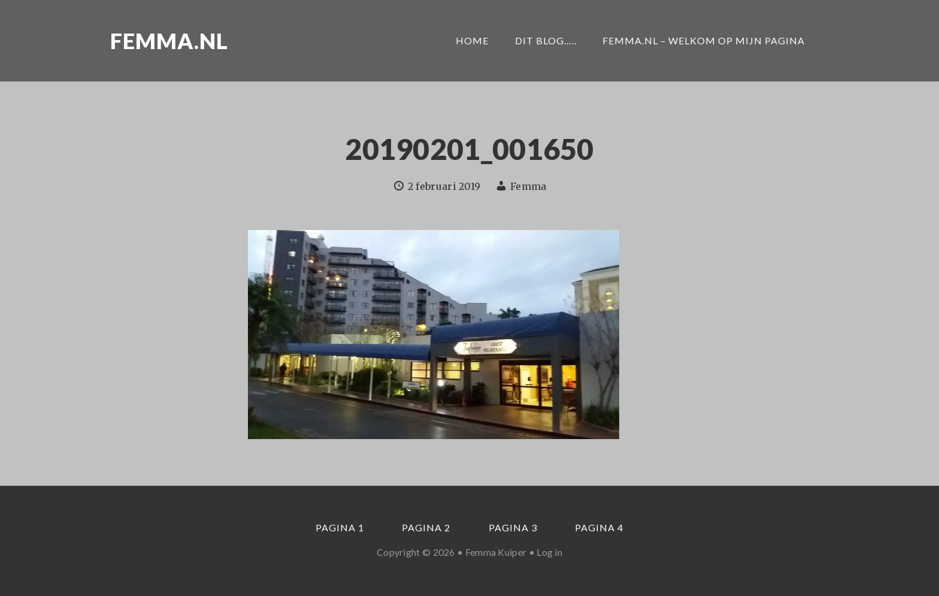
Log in (549, 552)
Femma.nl (169, 41)
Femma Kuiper (496, 552)
